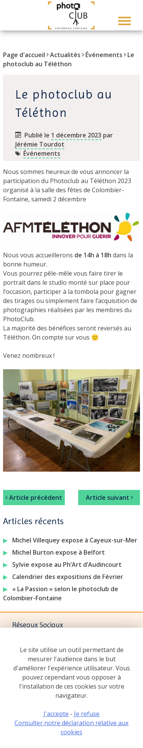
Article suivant (109, 497)
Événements (103, 55)
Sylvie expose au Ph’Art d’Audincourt (67, 564)
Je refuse (87, 714)
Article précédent (33, 497)
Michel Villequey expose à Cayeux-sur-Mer (74, 540)
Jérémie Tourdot (39, 144)
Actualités (65, 55)
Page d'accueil (24, 55)
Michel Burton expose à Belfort (58, 552)
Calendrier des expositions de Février (67, 577)
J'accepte (56, 714)
